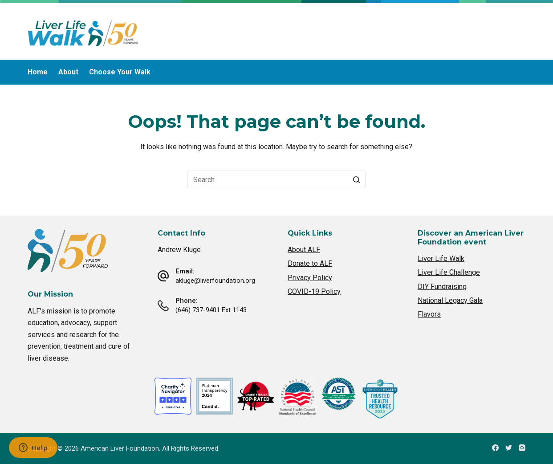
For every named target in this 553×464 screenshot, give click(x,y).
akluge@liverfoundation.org (215, 281)
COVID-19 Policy (314, 291)
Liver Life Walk (441, 258)
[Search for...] (276, 179)
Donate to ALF (310, 263)
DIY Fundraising (442, 286)
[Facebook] (495, 447)
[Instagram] (522, 447)
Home (38, 72)
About (68, 72)
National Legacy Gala (450, 300)
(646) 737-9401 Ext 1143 (211, 310)
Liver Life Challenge (449, 272)
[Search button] (357, 179)
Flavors (429, 314)
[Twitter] (508, 447)
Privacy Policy (310, 277)
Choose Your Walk (119, 72)
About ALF (304, 249)
